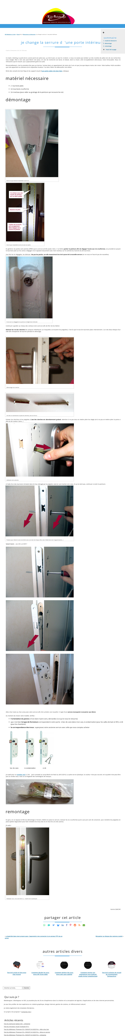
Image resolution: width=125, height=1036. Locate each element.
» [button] (109, 936)
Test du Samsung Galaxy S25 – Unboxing (17, 1024)
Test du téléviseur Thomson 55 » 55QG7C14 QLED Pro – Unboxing (25, 1035)
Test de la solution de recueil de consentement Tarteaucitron (111, 974)
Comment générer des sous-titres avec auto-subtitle (64, 973)
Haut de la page (109, 49)
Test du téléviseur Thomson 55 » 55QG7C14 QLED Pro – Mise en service (27, 1032)
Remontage (107, 46)
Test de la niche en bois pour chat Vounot (16, 973)
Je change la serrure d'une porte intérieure (62, 42)
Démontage (107, 43)
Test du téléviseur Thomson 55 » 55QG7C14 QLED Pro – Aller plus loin (26, 1029)
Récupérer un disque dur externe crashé (109, 936)
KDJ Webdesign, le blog (10, 34)
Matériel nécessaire (110, 41)
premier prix (21, 775)
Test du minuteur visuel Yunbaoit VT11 (16, 1026)
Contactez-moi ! (26, 1012)
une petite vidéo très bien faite (52, 71)
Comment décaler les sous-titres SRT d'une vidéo (40, 973)
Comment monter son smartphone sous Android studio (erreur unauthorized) (87, 974)
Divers (18, 34)
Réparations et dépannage (29, 34)
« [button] (33, 937)
